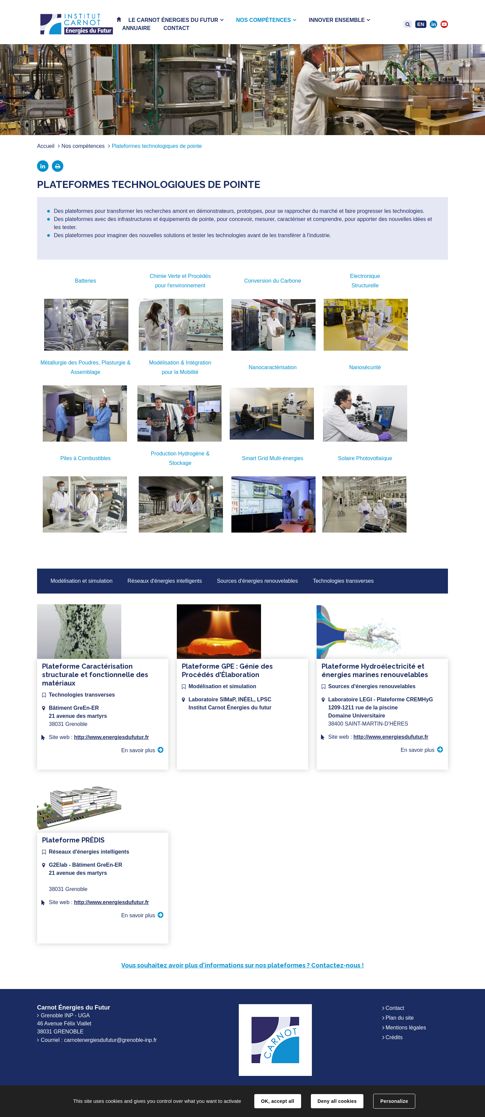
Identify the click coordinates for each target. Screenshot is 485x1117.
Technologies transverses (343, 581)
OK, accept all (277, 1101)
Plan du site (400, 1018)
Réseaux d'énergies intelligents (165, 581)
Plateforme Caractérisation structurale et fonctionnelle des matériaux (95, 674)
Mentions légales (406, 1027)
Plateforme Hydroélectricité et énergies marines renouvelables (375, 670)
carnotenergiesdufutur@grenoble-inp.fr (110, 1040)
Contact (395, 1008)
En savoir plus (138, 750)
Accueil (46, 146)
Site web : (99, 737)
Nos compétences (83, 146)
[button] (175, 20)
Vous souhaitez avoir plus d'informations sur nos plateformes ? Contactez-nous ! (242, 965)
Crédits (394, 1037)
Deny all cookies (337, 1101)
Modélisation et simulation (81, 581)
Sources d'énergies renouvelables (257, 581)
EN (420, 24)
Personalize (394, 1101)
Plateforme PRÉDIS (73, 840)
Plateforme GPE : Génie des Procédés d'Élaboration (227, 670)
